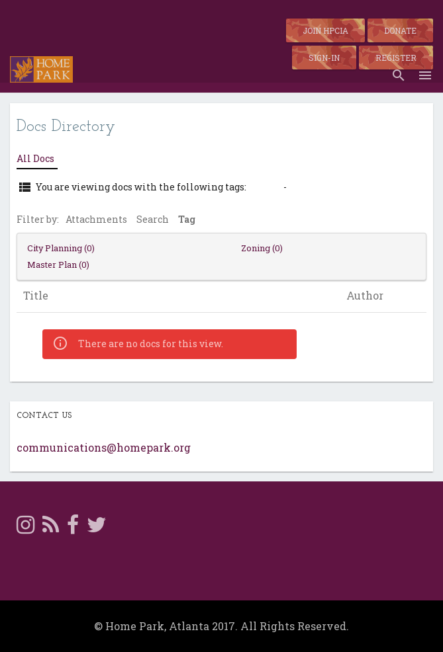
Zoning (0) (262, 248)
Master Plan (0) (58, 264)
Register (396, 57)
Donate (400, 30)
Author (364, 296)
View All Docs (322, 187)
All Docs (35, 158)
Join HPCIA (325, 30)
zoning (264, 187)
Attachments (96, 219)
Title (35, 296)
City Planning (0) (61, 248)
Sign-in (324, 57)
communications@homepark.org (104, 447)
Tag (186, 219)
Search (152, 219)
